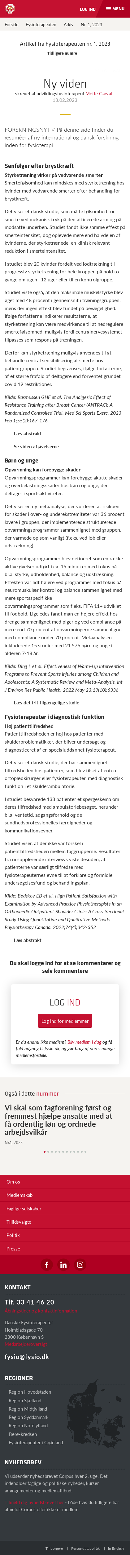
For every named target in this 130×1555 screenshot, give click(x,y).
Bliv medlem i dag (84, 1042)
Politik (13, 1235)
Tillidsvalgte (18, 1221)
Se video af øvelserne (36, 446)
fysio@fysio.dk (27, 1356)
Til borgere (54, 1548)
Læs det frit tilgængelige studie (46, 702)
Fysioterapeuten (41, 24)
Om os (13, 1181)
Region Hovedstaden (28, 1391)
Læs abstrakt (27, 433)
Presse (13, 1248)
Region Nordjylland (26, 1425)
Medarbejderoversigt (26, 1344)
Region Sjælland (23, 1400)
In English (116, 1548)
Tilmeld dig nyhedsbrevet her (34, 1502)
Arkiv (68, 24)
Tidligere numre (65, 53)
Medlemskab (19, 1195)
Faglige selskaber (23, 1208)
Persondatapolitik (85, 1548)
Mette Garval (99, 93)
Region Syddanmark (27, 1417)
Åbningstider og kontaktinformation (41, 1310)
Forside (11, 24)
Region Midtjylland (26, 1408)
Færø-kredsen (21, 1434)
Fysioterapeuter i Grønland (34, 1442)
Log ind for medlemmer (65, 1021)
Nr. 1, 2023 (91, 24)
